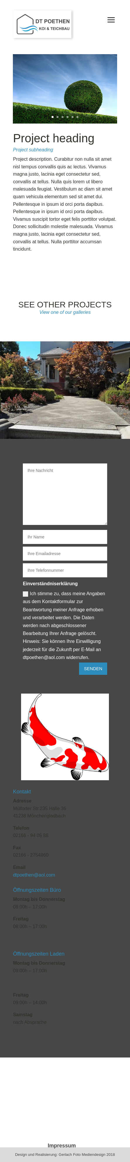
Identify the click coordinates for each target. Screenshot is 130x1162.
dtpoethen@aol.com (34, 874)
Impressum (62, 1146)
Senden (93, 668)
